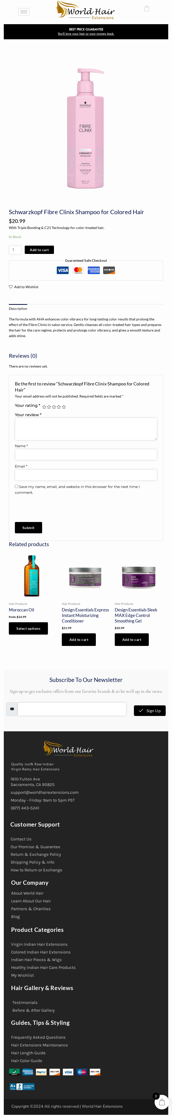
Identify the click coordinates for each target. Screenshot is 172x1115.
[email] (72, 709)
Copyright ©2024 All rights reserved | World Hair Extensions (67, 1106)
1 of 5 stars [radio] (44, 407)
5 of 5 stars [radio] (64, 407)
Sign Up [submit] (150, 710)
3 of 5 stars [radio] (54, 407)
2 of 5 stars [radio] (49, 407)
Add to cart (39, 250)
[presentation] (49, 506)
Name (21, 446)
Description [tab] (18, 308)
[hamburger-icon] (24, 11)
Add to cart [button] (79, 639)
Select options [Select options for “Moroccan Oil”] (28, 628)
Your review (28, 414)
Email (21, 466)
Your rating (27, 405)
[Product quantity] (15, 250)
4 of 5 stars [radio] (59, 407)
